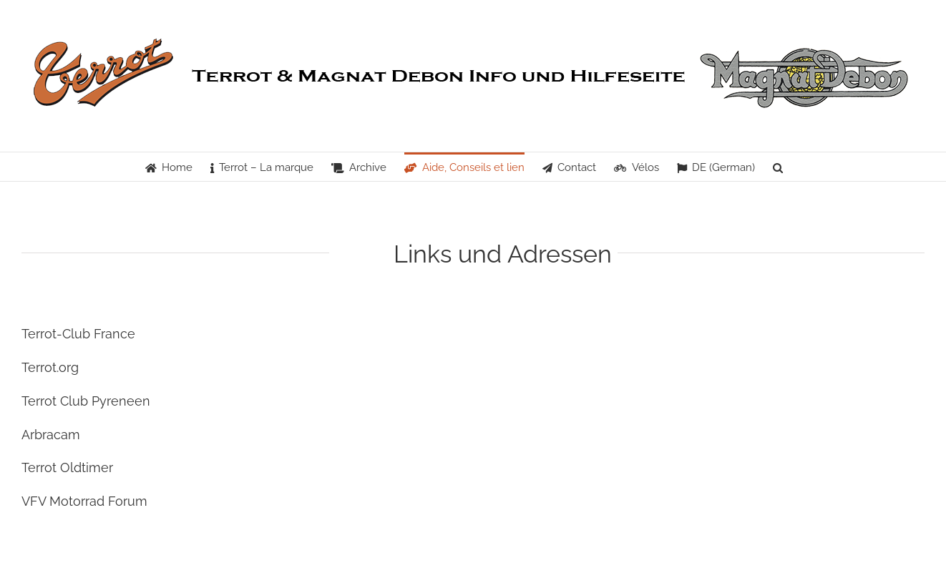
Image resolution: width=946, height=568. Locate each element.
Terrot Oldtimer (67, 467)
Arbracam (50, 434)
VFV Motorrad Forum (84, 501)
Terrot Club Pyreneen (85, 400)
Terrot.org (50, 367)
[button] (778, 166)
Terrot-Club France (78, 333)
